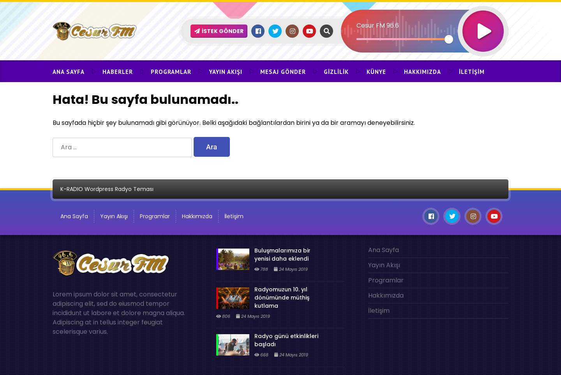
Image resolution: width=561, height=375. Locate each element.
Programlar (171, 71)
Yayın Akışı (225, 71)
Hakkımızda (422, 71)
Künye (376, 71)
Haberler (117, 71)
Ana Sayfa (69, 71)
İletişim (472, 71)
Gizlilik (336, 71)
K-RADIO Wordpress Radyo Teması (106, 189)
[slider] (402, 39)
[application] (424, 17)
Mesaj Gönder (283, 71)
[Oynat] (483, 21)
